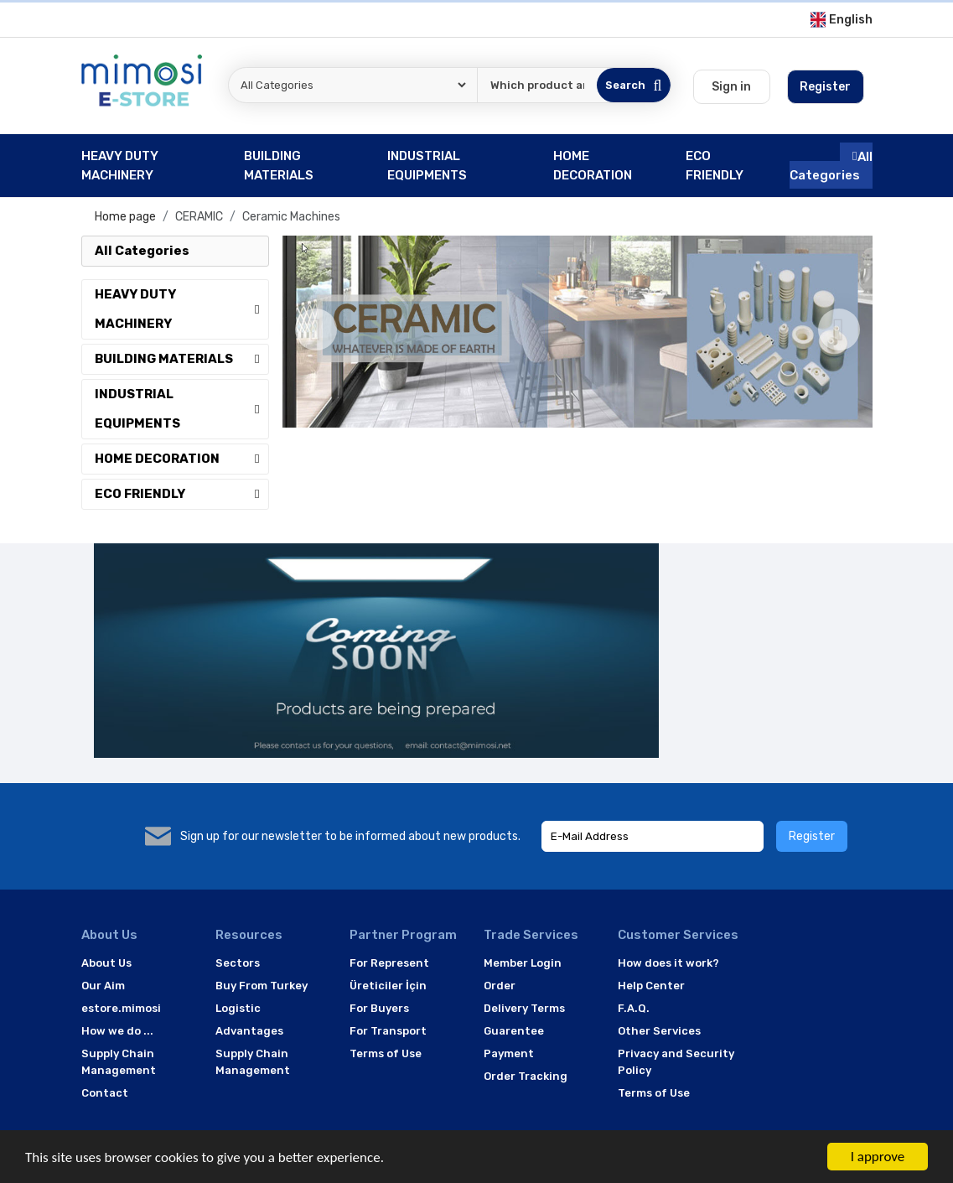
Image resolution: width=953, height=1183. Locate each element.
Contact (104, 1093)
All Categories (831, 165)
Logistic (238, 1008)
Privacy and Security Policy (676, 1062)
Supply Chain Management (118, 1062)
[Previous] (316, 329)
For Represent (389, 963)
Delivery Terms (524, 1008)
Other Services (659, 1031)
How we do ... (117, 1031)
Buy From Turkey (261, 985)
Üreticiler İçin (388, 985)
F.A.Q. (634, 1008)
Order (499, 985)
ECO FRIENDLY (181, 493)
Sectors (237, 963)
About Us (106, 963)
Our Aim (103, 985)
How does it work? (668, 963)
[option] (577, 332)
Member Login (523, 963)
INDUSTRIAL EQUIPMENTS (181, 409)
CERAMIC (199, 217)
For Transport (388, 1031)
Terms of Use (386, 1053)
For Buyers (379, 1008)
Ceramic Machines (291, 217)
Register (812, 836)
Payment (509, 1053)
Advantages (249, 1031)
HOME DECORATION (181, 458)
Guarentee (514, 1031)
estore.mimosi (121, 1008)
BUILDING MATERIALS (181, 358)
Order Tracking (525, 1076)
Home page (125, 217)
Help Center (651, 985)
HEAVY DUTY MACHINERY (181, 309)
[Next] (839, 329)
